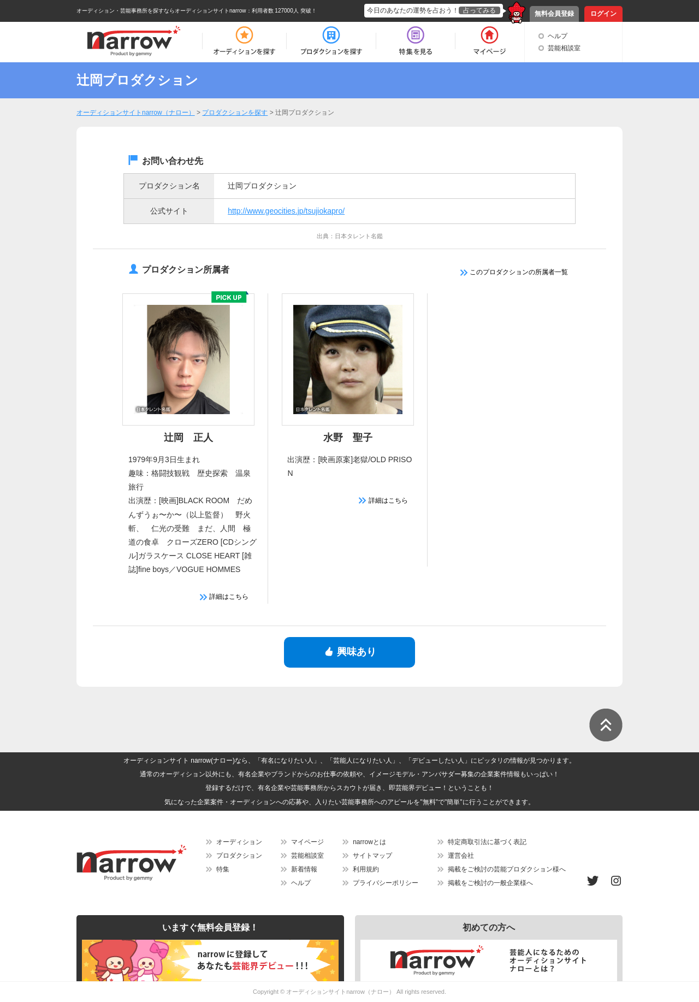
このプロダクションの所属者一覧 (514, 272)
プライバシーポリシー (385, 883)
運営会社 (461, 855)
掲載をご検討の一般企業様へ (490, 883)
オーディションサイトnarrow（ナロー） (340, 991)
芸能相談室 (564, 48)
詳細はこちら (224, 596)
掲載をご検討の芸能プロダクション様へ (507, 869)
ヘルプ (557, 36)
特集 (222, 869)
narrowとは (369, 842)
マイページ (307, 842)
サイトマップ (372, 855)
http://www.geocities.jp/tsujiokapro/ (286, 211)
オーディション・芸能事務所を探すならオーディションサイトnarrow (161, 11)
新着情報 (304, 869)
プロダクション (239, 855)
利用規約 (366, 869)
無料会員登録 (554, 13)
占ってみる (479, 10)
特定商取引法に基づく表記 (487, 842)
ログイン (603, 13)
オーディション (239, 842)
